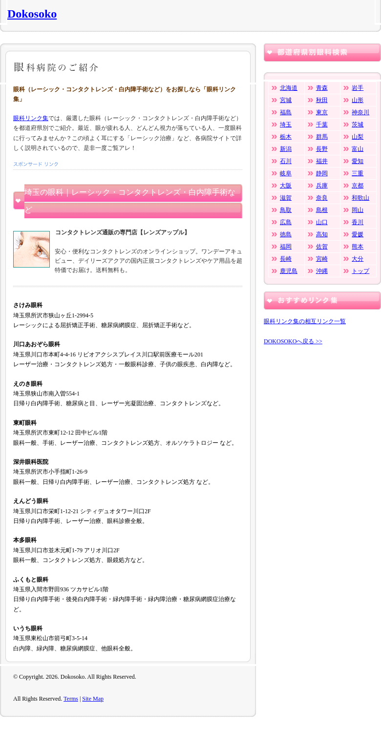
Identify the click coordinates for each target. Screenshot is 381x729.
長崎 (286, 258)
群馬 (322, 136)
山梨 (357, 136)
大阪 (286, 185)
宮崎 (322, 258)
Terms (71, 698)
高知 (322, 234)
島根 (322, 210)
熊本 (357, 246)
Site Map (93, 698)
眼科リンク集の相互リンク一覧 (305, 321)
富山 (357, 149)
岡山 (357, 210)
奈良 (322, 197)
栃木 (286, 136)
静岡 (322, 173)
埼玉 (286, 124)
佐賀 (322, 246)
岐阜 (286, 173)
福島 (286, 112)
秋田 (322, 100)
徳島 (286, 234)
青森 (322, 87)
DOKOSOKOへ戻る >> (293, 341)
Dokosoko (32, 13)
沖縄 (322, 271)
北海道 (288, 87)
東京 (322, 112)
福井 (322, 161)
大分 (357, 258)
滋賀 (286, 197)
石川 (286, 161)
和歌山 (360, 197)
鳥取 (286, 210)
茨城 (357, 124)
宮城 (286, 100)
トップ (360, 271)
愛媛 (357, 234)
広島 (286, 222)
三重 (357, 173)
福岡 (286, 246)
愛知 (357, 161)
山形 (357, 100)
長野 (322, 149)
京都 (357, 185)
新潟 (286, 149)
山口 (322, 222)
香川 (357, 222)
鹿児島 (288, 271)
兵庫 (322, 185)
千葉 (322, 124)
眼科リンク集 (30, 118)
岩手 (357, 87)
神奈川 (360, 112)
